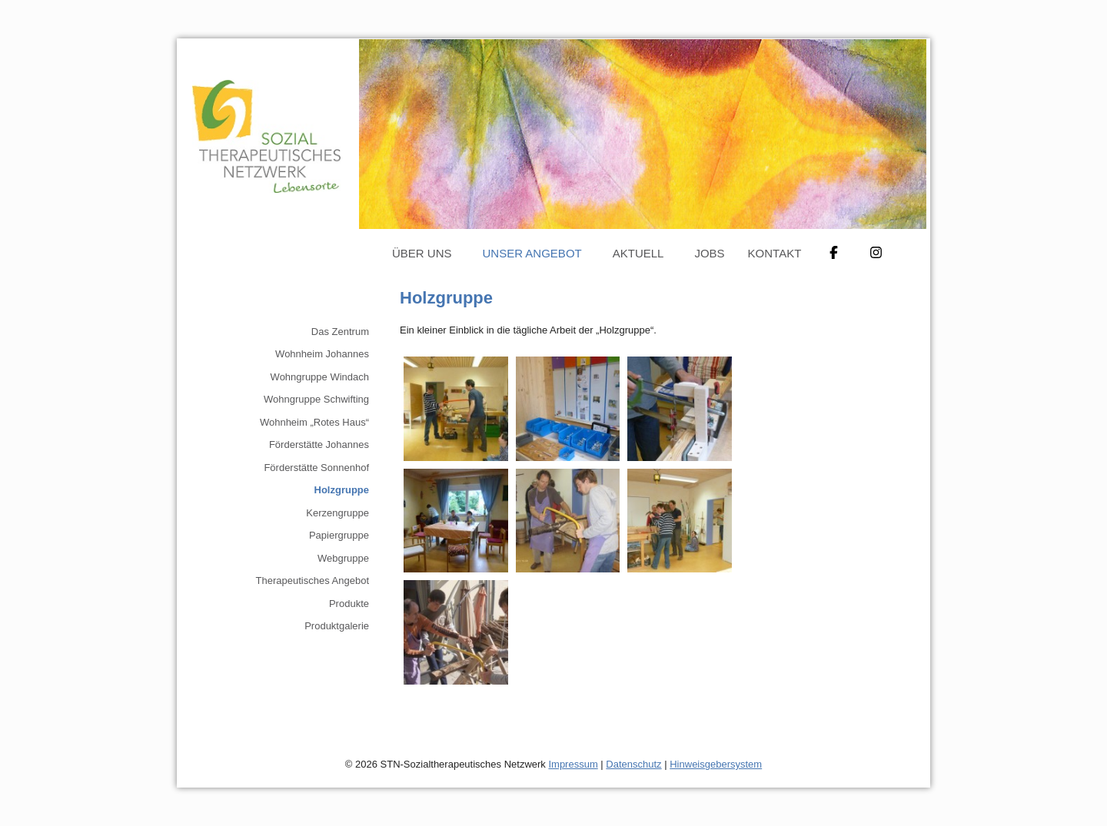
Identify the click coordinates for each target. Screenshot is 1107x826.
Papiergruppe (339, 535)
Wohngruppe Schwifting (316, 399)
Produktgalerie (336, 626)
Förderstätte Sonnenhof (316, 467)
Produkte (349, 603)
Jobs (709, 253)
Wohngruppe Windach (320, 377)
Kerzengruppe (337, 513)
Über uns (422, 253)
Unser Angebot (532, 253)
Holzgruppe (342, 490)
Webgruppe (343, 558)
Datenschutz (633, 764)
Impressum (572, 764)
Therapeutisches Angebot (312, 580)
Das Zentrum (340, 331)
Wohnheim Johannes (322, 354)
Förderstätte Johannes (319, 444)
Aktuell (638, 253)
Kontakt (775, 253)
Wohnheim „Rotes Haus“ (314, 422)
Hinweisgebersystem (716, 764)
